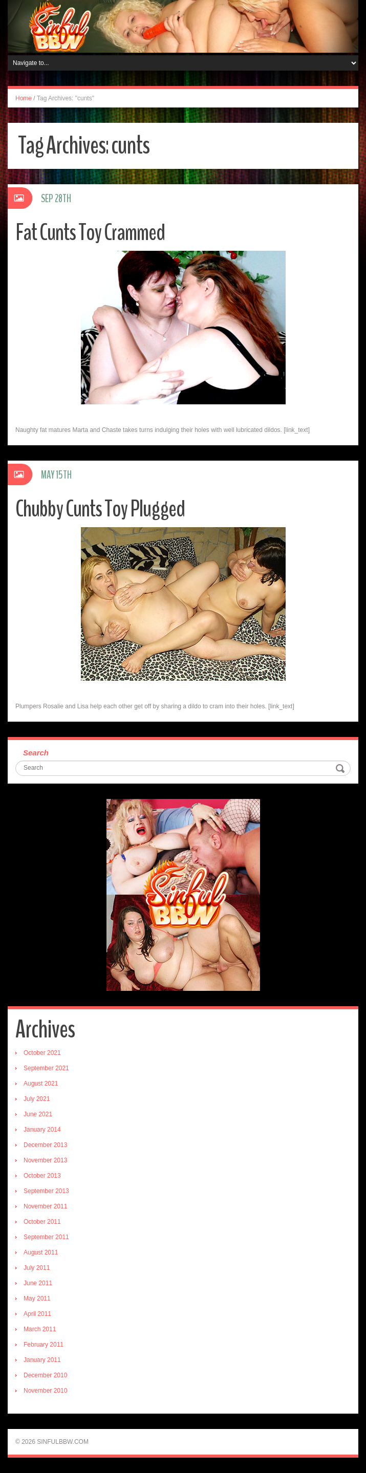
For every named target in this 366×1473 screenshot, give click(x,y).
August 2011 (41, 1252)
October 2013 (42, 1175)
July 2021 (37, 1098)
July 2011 (37, 1267)
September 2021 (46, 1068)
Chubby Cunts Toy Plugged (100, 509)
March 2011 (40, 1329)
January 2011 (42, 1359)
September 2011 (46, 1237)
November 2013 (45, 1160)
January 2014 (42, 1129)
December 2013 (45, 1145)
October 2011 (42, 1221)
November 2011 (45, 1206)
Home (23, 98)
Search (36, 752)
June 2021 (38, 1114)
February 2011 (43, 1344)
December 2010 (45, 1375)
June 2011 (38, 1283)
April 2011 (37, 1313)
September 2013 (46, 1191)
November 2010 (45, 1390)
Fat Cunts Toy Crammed (90, 232)
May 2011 (37, 1298)
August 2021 (41, 1083)
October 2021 (42, 1052)
